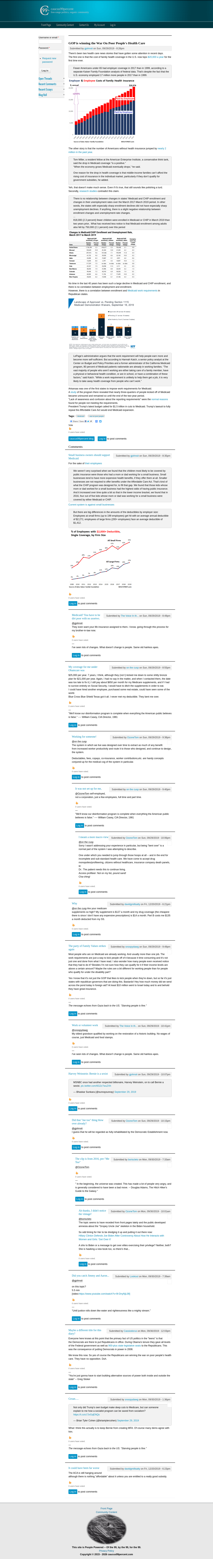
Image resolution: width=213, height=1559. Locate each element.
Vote (70, 425)
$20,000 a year (156, 57)
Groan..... (73, 1398)
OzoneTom (133, 737)
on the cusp (132, 667)
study (73, 392)
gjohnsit (88, 48)
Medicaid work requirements (142, 290)
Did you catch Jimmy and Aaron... (90, 1275)
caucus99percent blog (81, 438)
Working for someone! (84, 736)
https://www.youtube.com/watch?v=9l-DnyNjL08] (104, 1293)
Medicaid (81, 416)
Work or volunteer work (85, 1025)
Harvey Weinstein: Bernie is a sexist (88, 1073)
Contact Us (84, 24)
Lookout (134, 1276)
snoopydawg (132, 946)
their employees (93, 463)
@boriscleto (85, 1219)
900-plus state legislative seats (124, 1345)
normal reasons (159, 399)
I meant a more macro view (93, 837)
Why (74, 903)
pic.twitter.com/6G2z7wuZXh (96, 1085)
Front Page (46, 24)
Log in (112, 24)
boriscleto (133, 1159)
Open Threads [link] (45, 78)
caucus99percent (62, 9)
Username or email (49, 37)
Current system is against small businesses (91, 504)
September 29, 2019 (125, 1092)
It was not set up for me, (88, 788)
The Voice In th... (130, 615)
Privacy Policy (106, 1550)
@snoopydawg (80, 1030)
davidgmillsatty (132, 904)
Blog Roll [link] (43, 95)
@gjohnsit (77, 623)
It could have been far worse (83, 1467)
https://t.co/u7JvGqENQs (86, 1414)
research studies (88, 191)
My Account (99, 24)
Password (44, 48)
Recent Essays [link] (46, 89)
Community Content (65, 24)
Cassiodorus (130, 1331)
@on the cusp (79, 741)
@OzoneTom (82, 793)
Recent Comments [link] (47, 84)
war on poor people (97, 416)
